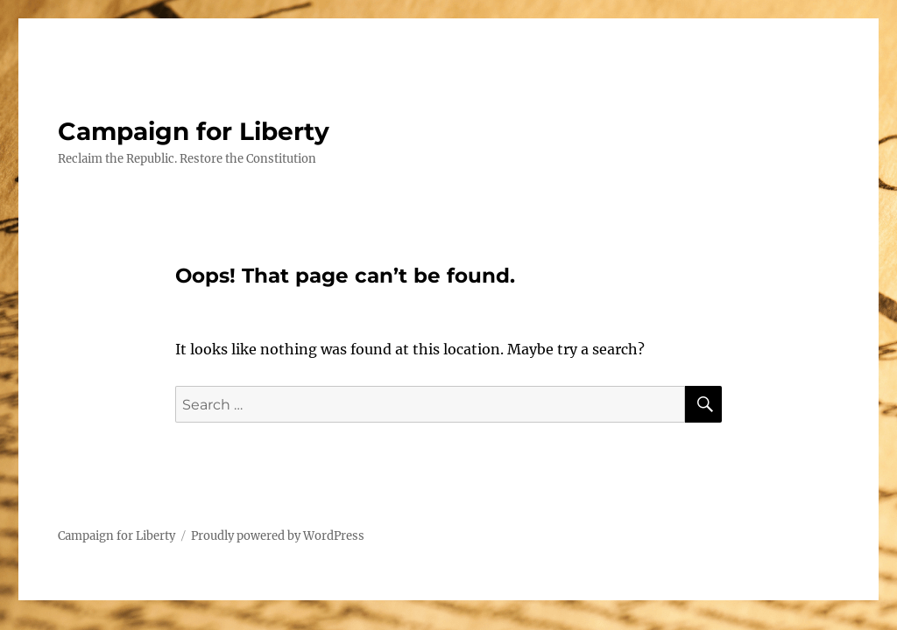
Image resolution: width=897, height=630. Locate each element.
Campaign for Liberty (193, 131)
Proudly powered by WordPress (277, 535)
